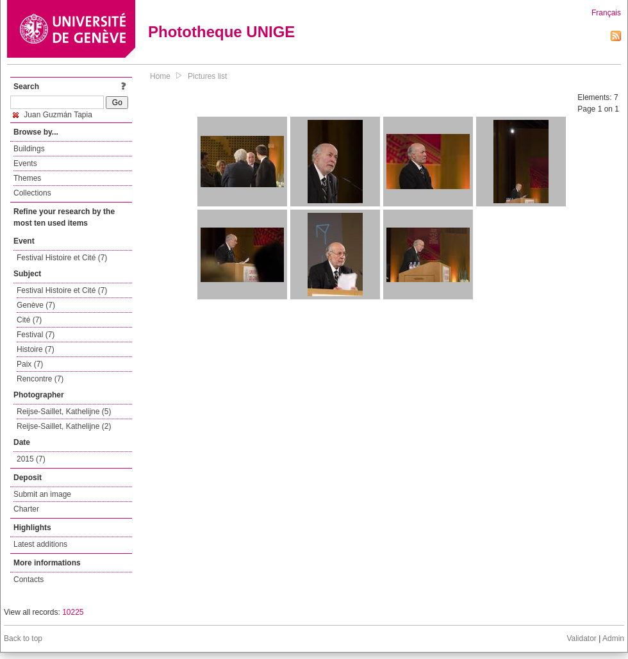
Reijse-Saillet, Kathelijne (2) (64, 426)
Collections (32, 192)
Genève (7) (36, 305)
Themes (27, 178)
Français (606, 12)
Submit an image (42, 494)
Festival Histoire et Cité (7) (62, 257)
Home (160, 76)
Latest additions (40, 544)
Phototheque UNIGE (221, 31)
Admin (613, 638)
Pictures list (207, 76)
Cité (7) (29, 319)
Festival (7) (35, 334)
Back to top (23, 638)
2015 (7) (31, 459)
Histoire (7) (35, 349)
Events (25, 163)
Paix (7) (30, 364)
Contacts (28, 579)
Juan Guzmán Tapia (52, 114)
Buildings (29, 148)
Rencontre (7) (40, 378)
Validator (581, 638)
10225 (72, 612)
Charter (26, 509)
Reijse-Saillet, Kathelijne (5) (64, 411)
